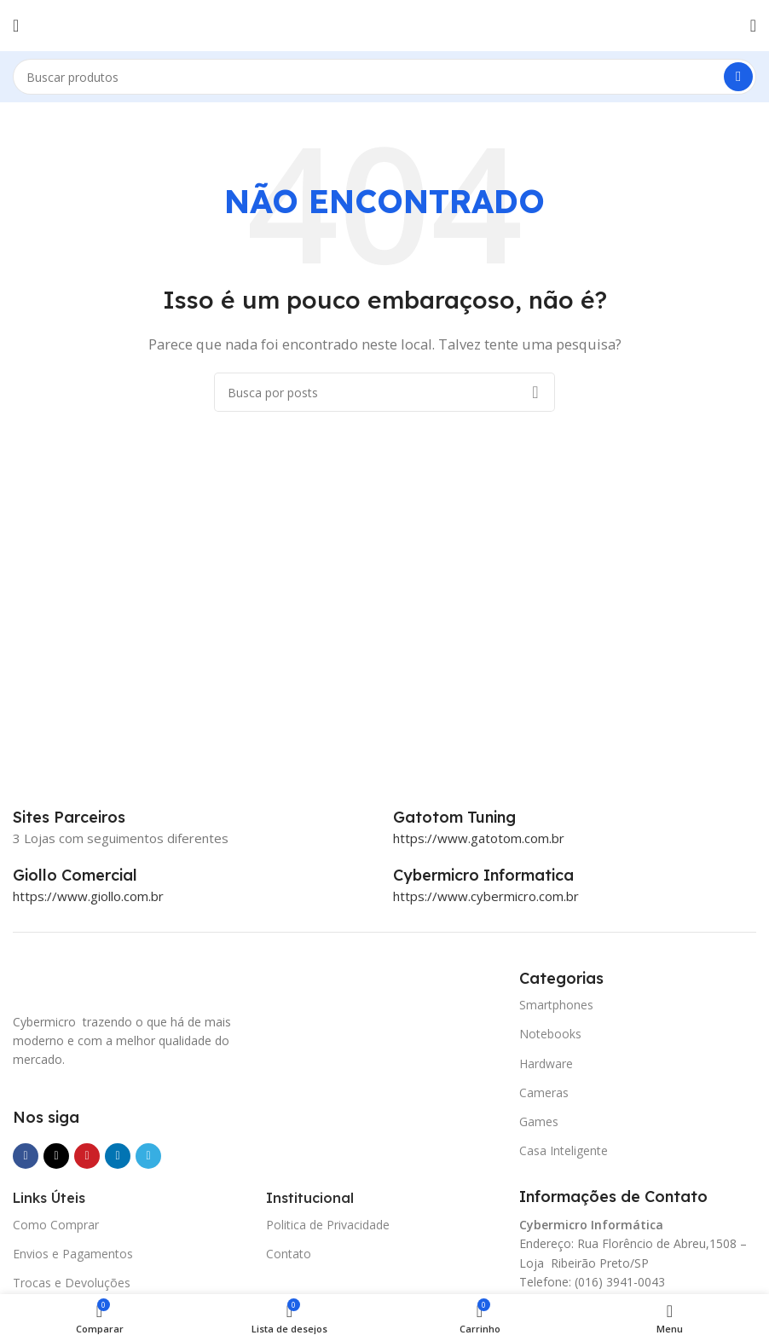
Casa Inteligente (563, 1150)
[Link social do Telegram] (148, 1156)
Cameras (544, 1092)
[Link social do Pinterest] (87, 1156)
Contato (288, 1254)
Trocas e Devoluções (71, 1283)
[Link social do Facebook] (25, 1156)
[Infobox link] (473, 817)
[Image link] (98, 979)
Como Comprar (56, 1225)
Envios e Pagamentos (73, 1254)
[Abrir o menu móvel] (15, 26)
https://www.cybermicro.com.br (486, 896)
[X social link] (56, 1156)
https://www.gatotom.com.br (478, 838)
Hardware (546, 1063)
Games (538, 1121)
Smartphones (556, 1005)
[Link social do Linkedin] (117, 1156)
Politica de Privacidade (328, 1225)
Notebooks (550, 1034)
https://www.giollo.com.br (88, 896)
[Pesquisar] (384, 77)
